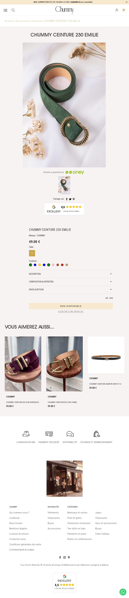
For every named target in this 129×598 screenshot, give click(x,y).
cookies (30, 549)
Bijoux (51, 523)
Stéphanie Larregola (90, 565)
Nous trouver (16, 523)
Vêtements (53, 512)
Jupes (98, 512)
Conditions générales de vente (25, 544)
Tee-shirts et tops (76, 528)
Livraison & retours (19, 533)
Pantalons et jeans (76, 533)
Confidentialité (17, 549)
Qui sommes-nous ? (19, 512)
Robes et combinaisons (79, 539)
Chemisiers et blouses (79, 523)
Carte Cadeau (102, 533)
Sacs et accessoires (106, 523)
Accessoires (54, 528)
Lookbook (14, 518)
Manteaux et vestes (77, 512)
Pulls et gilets (74, 518)
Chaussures (54, 518)
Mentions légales (18, 528)
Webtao (105, 565)
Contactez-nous (17, 539)
